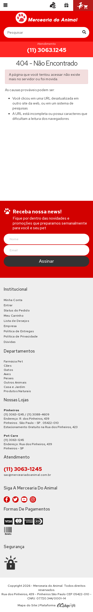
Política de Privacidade (21, 336)
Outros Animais (15, 382)
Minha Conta (13, 300)
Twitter (15, 499)
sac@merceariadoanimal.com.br (27, 475)
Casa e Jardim (14, 387)
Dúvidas (10, 342)
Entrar (8, 305)
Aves (7, 374)
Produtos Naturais (17, 391)
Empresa (10, 326)
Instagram (33, 499)
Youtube (24, 499)
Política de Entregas (19, 331)
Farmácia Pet (13, 361)
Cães (7, 366)
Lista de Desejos (16, 321)
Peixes (8, 378)
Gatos (8, 370)
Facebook (7, 499)
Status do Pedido (17, 310)
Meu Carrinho (14, 316)
